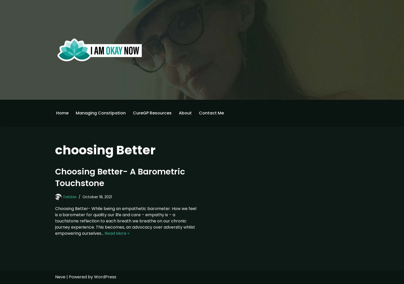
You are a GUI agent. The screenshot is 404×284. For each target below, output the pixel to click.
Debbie (70, 196)
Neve (60, 277)
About (185, 113)
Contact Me (211, 113)
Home (62, 113)
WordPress (105, 277)
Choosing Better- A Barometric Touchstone (120, 177)
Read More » (117, 233)
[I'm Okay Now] (99, 49)
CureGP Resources (152, 113)
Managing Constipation (101, 113)
